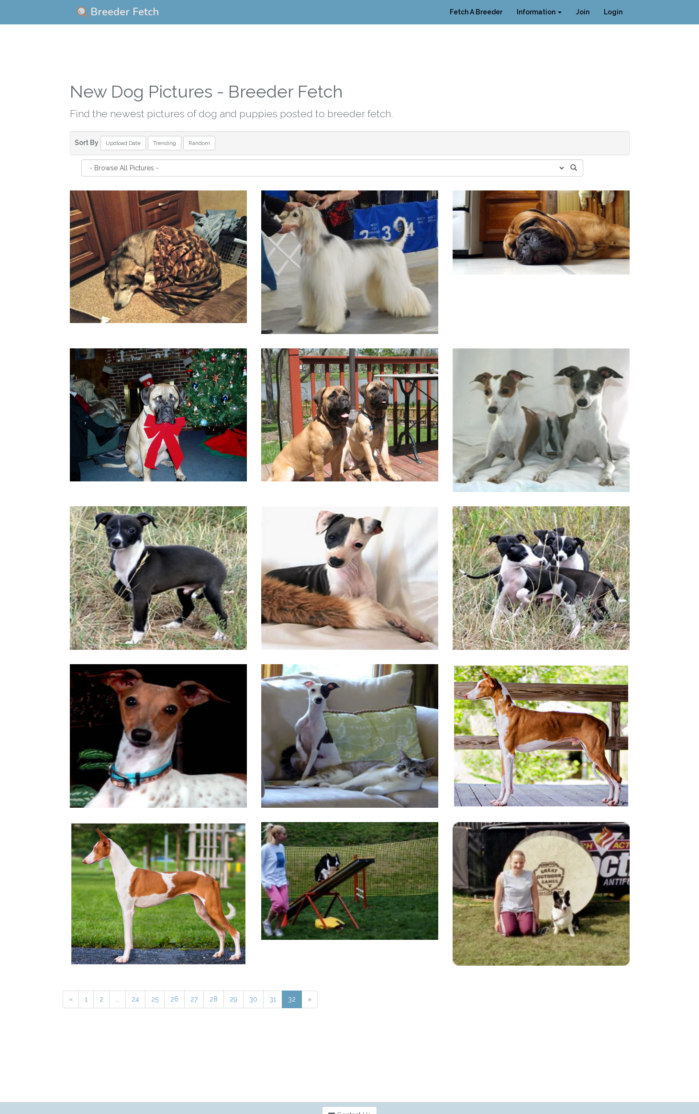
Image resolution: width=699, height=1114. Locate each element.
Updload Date (123, 143)
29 (233, 999)
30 (253, 999)
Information (539, 12)
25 (154, 999)
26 (174, 999)
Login (613, 12)
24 (135, 999)
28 (214, 999)
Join (582, 12)
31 (272, 999)
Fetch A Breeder (476, 12)
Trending (164, 143)
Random (199, 143)
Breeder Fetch (118, 12)
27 (194, 999)
